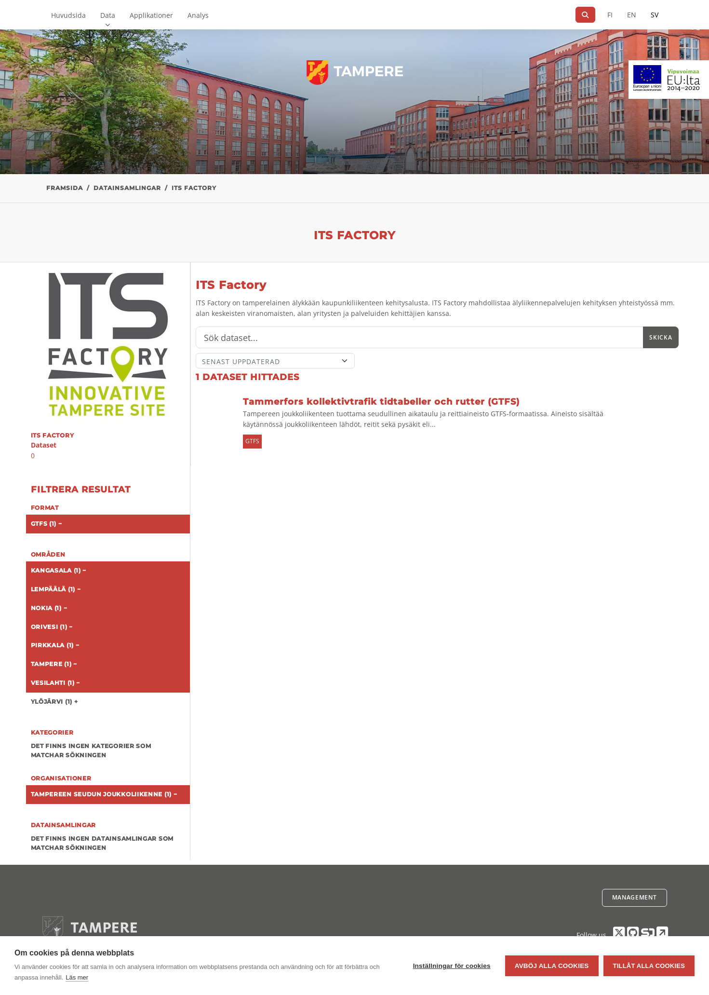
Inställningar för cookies (452, 965)
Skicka (660, 337)
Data (107, 15)
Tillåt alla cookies (649, 965)
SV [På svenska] (654, 14)
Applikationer (151, 15)
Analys (198, 15)
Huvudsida (68, 15)
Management (634, 897)
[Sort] (275, 360)
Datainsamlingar (127, 187)
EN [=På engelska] (631, 14)
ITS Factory (194, 187)
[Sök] (585, 15)
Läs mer (77, 977)
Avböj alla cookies (552, 965)
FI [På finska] (610, 14)
